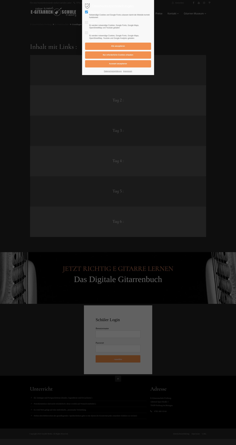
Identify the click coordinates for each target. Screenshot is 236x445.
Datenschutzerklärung (113, 71)
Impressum (127, 71)
